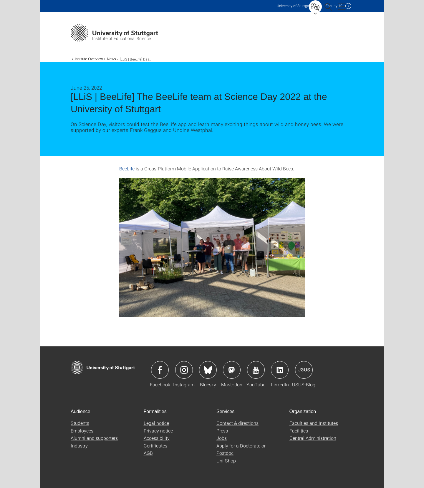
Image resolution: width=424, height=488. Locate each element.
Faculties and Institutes (313, 423)
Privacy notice (158, 430)
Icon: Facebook (160, 370)
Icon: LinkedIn (280, 370)
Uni (294, 6)
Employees (82, 430)
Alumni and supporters (94, 438)
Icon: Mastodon (232, 370)
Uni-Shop (226, 460)
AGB (148, 453)
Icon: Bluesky (208, 370)
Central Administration (312, 438)
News (111, 59)
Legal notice (156, 423)
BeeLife (127, 168)
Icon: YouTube (256, 370)
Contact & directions (237, 423)
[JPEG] (212, 247)
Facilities (298, 430)
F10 (334, 6)
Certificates (155, 445)
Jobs (221, 438)
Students (80, 423)
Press (222, 430)
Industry (79, 445)
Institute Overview (89, 59)
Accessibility (157, 438)
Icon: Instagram (184, 370)
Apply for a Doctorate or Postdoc (241, 449)
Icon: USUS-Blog (304, 370)
